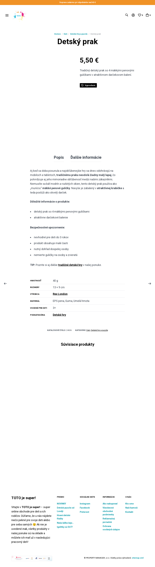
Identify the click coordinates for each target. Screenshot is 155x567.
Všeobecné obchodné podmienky (108, 510)
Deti (65, 34)
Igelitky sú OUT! (65, 526)
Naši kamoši (131, 507)
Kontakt (129, 511)
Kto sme (129, 503)
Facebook (85, 507)
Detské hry (59, 314)
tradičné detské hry (70, 264)
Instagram (85, 503)
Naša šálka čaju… (65, 522)
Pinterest (84, 511)
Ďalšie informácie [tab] (86, 157)
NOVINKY (61, 503)
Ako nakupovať (110, 503)
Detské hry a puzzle (78, 34)
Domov (57, 34)
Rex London (60, 293)
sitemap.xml (138, 557)
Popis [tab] (59, 157)
